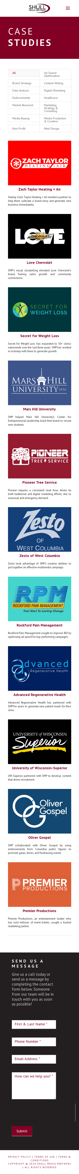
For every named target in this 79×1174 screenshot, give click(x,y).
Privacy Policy (19, 1156)
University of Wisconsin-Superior (39, 752)
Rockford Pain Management (39, 610)
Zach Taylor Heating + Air (39, 179)
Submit (21, 1131)
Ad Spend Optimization (51, 65)
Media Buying (21, 109)
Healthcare (50, 88)
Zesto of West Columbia (39, 541)
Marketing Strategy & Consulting (51, 99)
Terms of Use (44, 1156)
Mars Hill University (39, 396)
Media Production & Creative (55, 110)
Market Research (23, 96)
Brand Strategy (22, 74)
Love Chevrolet (39, 251)
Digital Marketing (54, 81)
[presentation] (43, 1111)
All (14, 64)
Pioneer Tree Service (39, 469)
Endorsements (21, 88)
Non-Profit (19, 119)
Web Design (51, 119)
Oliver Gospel (39, 820)
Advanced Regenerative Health (39, 679)
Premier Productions (39, 893)
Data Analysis (21, 81)
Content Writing (53, 74)
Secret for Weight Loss (39, 324)
